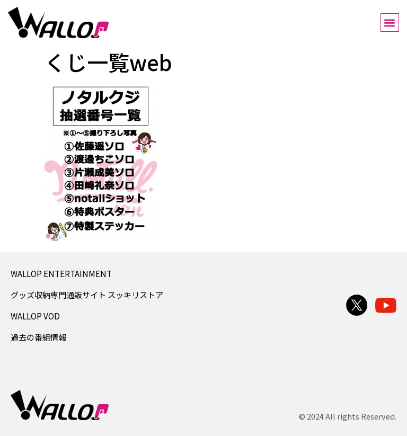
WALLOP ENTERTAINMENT (61, 273)
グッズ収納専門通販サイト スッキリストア (87, 294)
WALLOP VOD (35, 315)
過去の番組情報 (38, 337)
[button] (390, 22)
